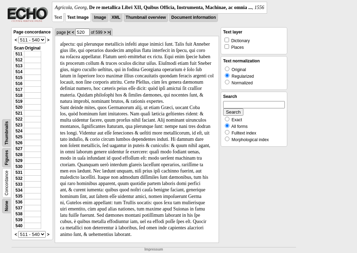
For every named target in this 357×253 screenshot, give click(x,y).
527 (18, 148)
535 (18, 196)
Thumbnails (6, 133)
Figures (6, 157)
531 (18, 172)
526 (18, 142)
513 (18, 65)
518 (18, 95)
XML (116, 17)
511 (18, 54)
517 (18, 89)
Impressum (153, 249)
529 (18, 160)
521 (18, 113)
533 (18, 184)
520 (18, 107)
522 (18, 119)
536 (18, 202)
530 (18, 166)
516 (18, 83)
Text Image (78, 17)
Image (100, 17)
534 (18, 190)
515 (18, 77)
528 (18, 154)
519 (18, 101)
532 (18, 178)
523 (18, 125)
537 (18, 208)
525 (18, 137)
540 (18, 225)
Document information (193, 17)
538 (18, 214)
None (6, 206)
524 (18, 131)
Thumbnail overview (146, 17)
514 (18, 71)
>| (109, 32)
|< (68, 32)
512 (18, 60)
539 (18, 219)
